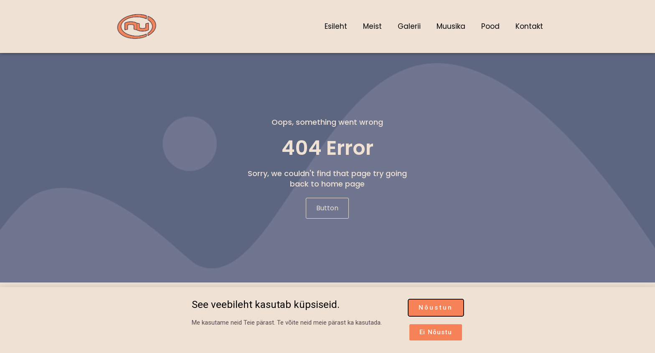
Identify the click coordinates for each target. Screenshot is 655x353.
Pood (490, 26)
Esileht (336, 26)
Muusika (451, 26)
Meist (372, 26)
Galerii (409, 26)
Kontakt (529, 26)
